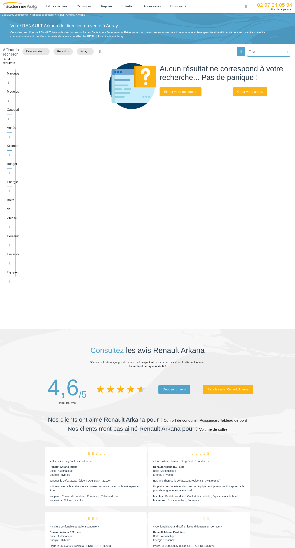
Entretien (141, 6)
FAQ (118, 521)
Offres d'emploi (124, 515)
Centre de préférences (150, 532)
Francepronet (79, 532)
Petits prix (169, 498)
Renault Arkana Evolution (169, 407)
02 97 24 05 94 (274, 5)
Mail (49, 498)
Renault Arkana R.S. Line (168, 341)
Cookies (189, 532)
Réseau (120, 503)
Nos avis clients (53, 506)
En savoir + (192, 6)
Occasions (97, 6)
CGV (229, 532)
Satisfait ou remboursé (224, 498)
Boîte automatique (174, 503)
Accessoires (165, 6)
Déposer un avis (174, 264)
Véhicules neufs (172, 515)
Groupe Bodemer (126, 498)
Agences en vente (221, 521)
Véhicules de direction (176, 509)
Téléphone (69, 498)
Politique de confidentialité (210, 532)
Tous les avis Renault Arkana (227, 264)
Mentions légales (174, 532)
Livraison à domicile (222, 509)
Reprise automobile (222, 503)
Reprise (119, 6)
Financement (123, 509)
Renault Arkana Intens (63, 341)
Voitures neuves (69, 6)
